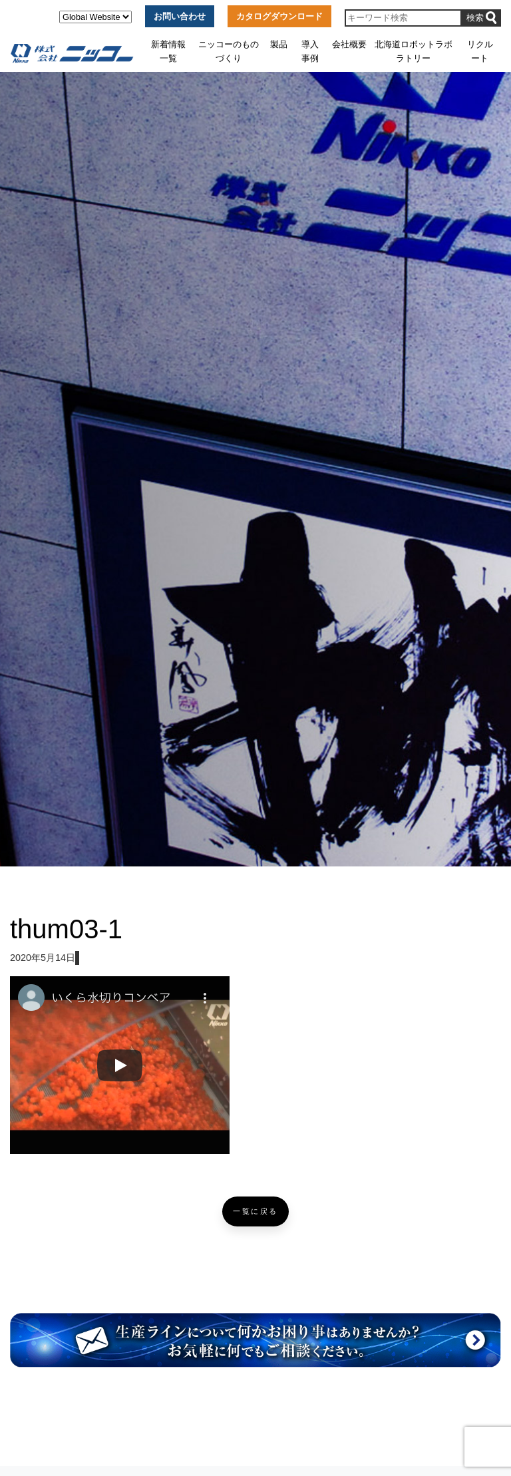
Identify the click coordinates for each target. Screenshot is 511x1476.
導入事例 (310, 51)
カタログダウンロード (279, 16)
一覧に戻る (255, 1211)
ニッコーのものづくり (228, 51)
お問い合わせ (180, 16)
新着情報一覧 (168, 51)
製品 (278, 44)
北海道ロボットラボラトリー (413, 51)
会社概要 (349, 44)
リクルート (480, 51)
